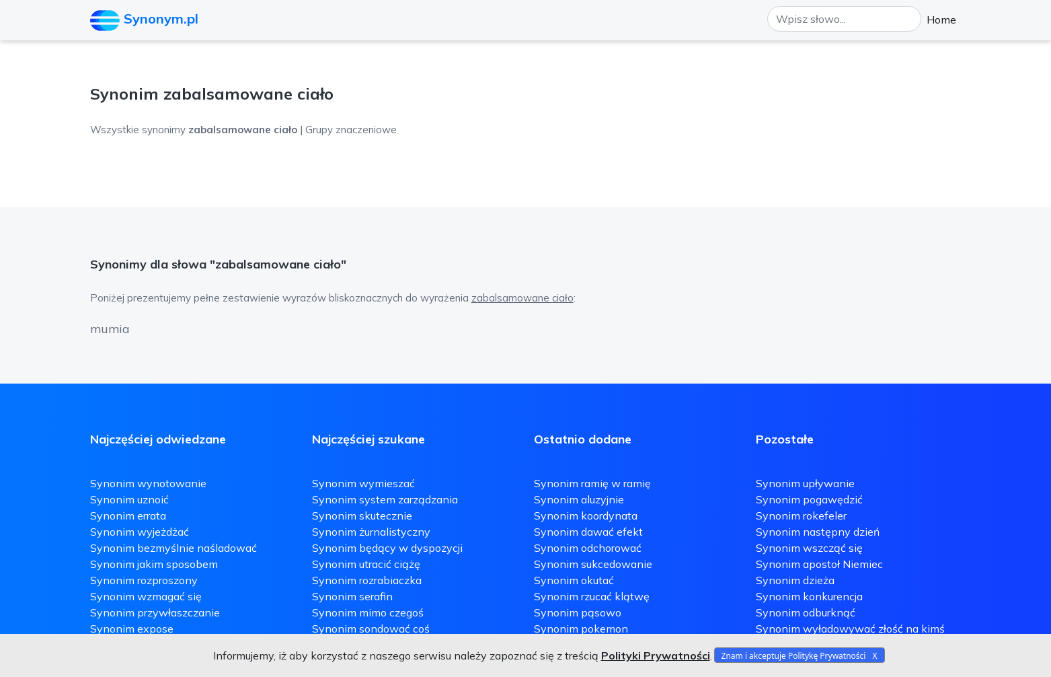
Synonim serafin (352, 596)
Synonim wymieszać (363, 483)
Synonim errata (128, 515)
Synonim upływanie (805, 483)
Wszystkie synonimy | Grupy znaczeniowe (243, 129)
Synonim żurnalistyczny (371, 531)
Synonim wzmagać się (146, 596)
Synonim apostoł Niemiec (819, 564)
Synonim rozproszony (144, 580)
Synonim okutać (574, 580)
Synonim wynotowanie (148, 483)
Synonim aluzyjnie (579, 499)
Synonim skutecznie (362, 515)
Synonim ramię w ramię (592, 483)
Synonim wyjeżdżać (139, 531)
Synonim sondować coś (371, 628)
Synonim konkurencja (809, 596)
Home (941, 19)
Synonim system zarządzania (385, 499)
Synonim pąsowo (577, 612)
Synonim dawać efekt (588, 531)
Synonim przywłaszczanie (155, 612)
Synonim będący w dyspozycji (387, 548)
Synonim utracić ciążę (366, 564)
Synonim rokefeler (801, 515)
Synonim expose (131, 628)
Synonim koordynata (585, 515)
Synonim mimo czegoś (368, 612)
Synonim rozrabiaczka (367, 580)
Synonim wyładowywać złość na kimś (850, 628)
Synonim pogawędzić (809, 499)
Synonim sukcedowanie (593, 564)
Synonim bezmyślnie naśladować (173, 548)
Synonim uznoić (129, 499)
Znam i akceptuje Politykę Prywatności (794, 656)
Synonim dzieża (795, 580)
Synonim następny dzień (818, 531)
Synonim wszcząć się (809, 548)
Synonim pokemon (581, 628)
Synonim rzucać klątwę (592, 596)
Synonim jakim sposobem (154, 564)
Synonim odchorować (587, 548)
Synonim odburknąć (805, 612)
